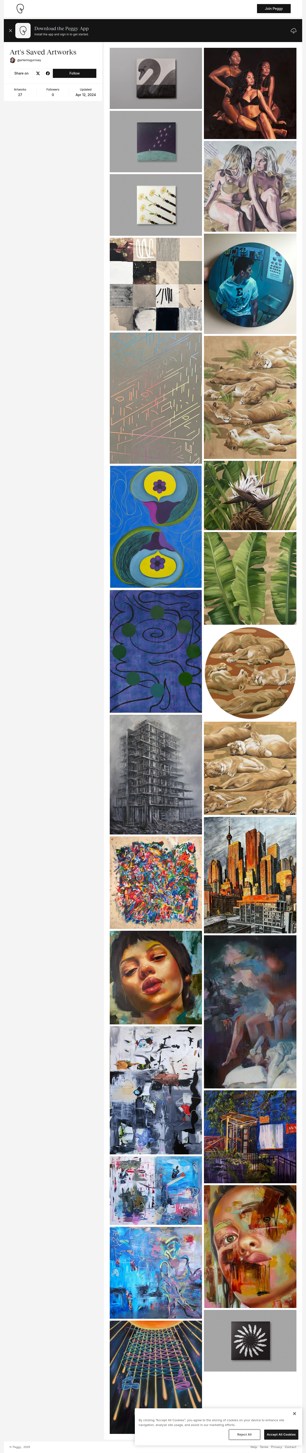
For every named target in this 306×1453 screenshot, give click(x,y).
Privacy (276, 1447)
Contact (290, 1447)
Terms (264, 1447)
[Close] (294, 1413)
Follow (74, 73)
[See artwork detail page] (156, 78)
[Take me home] (20, 8)
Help (254, 1447)
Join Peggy (274, 8)
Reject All (244, 1434)
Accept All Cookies (281, 1434)
